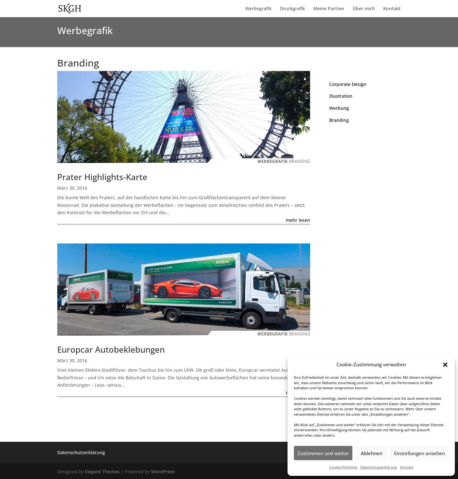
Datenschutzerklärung (378, 467)
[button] (445, 365)
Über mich (364, 8)
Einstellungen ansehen (419, 453)
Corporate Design (347, 84)
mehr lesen (298, 220)
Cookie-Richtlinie (343, 467)
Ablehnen (371, 453)
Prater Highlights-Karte (102, 177)
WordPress (163, 471)
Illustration (340, 96)
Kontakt (406, 467)
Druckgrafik (292, 8)
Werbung (339, 108)
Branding (339, 120)
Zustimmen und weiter (323, 453)
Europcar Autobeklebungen (111, 349)
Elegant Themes (102, 471)
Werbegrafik (258, 8)
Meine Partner (328, 8)
